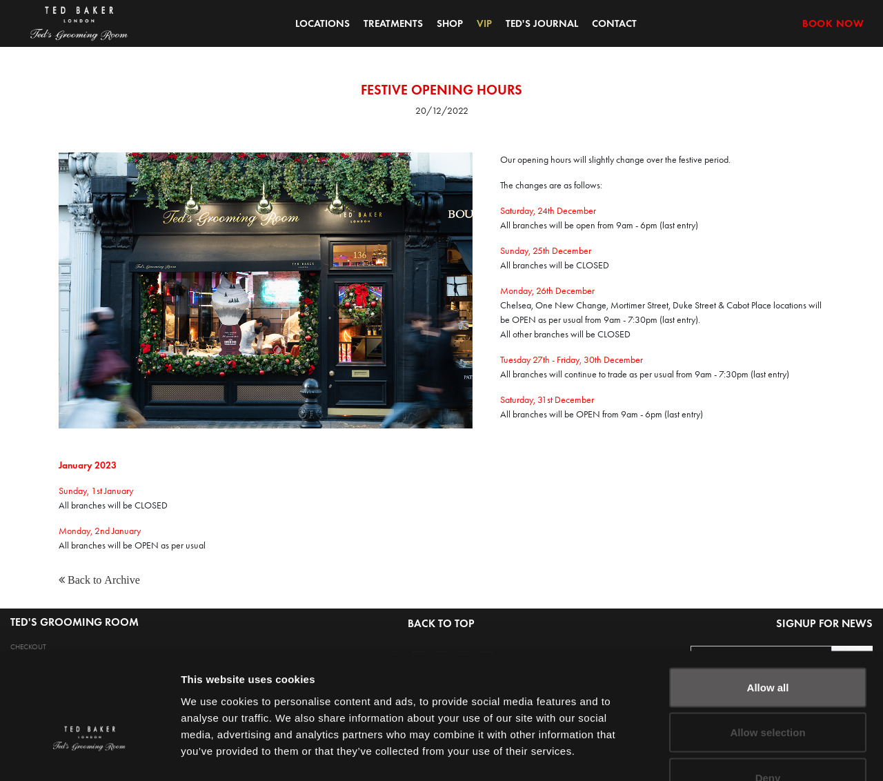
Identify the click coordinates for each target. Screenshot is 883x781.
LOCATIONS (322, 23)
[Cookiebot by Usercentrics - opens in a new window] (89, 754)
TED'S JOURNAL (542, 23)
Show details (724, 754)
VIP (484, 23)
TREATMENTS (393, 23)
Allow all (768, 600)
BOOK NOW (833, 23)
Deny (768, 690)
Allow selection (767, 645)
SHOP (450, 23)
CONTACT (614, 23)
